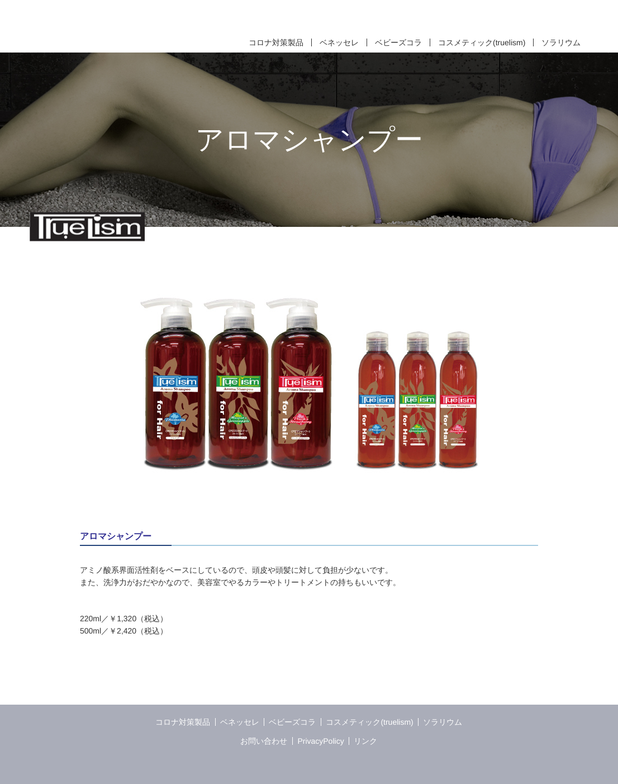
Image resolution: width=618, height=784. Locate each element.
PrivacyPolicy (320, 741)
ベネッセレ (339, 42)
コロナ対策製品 (276, 42)
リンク (365, 741)
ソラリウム (561, 42)
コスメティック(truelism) (481, 42)
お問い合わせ (264, 741)
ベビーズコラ (398, 42)
